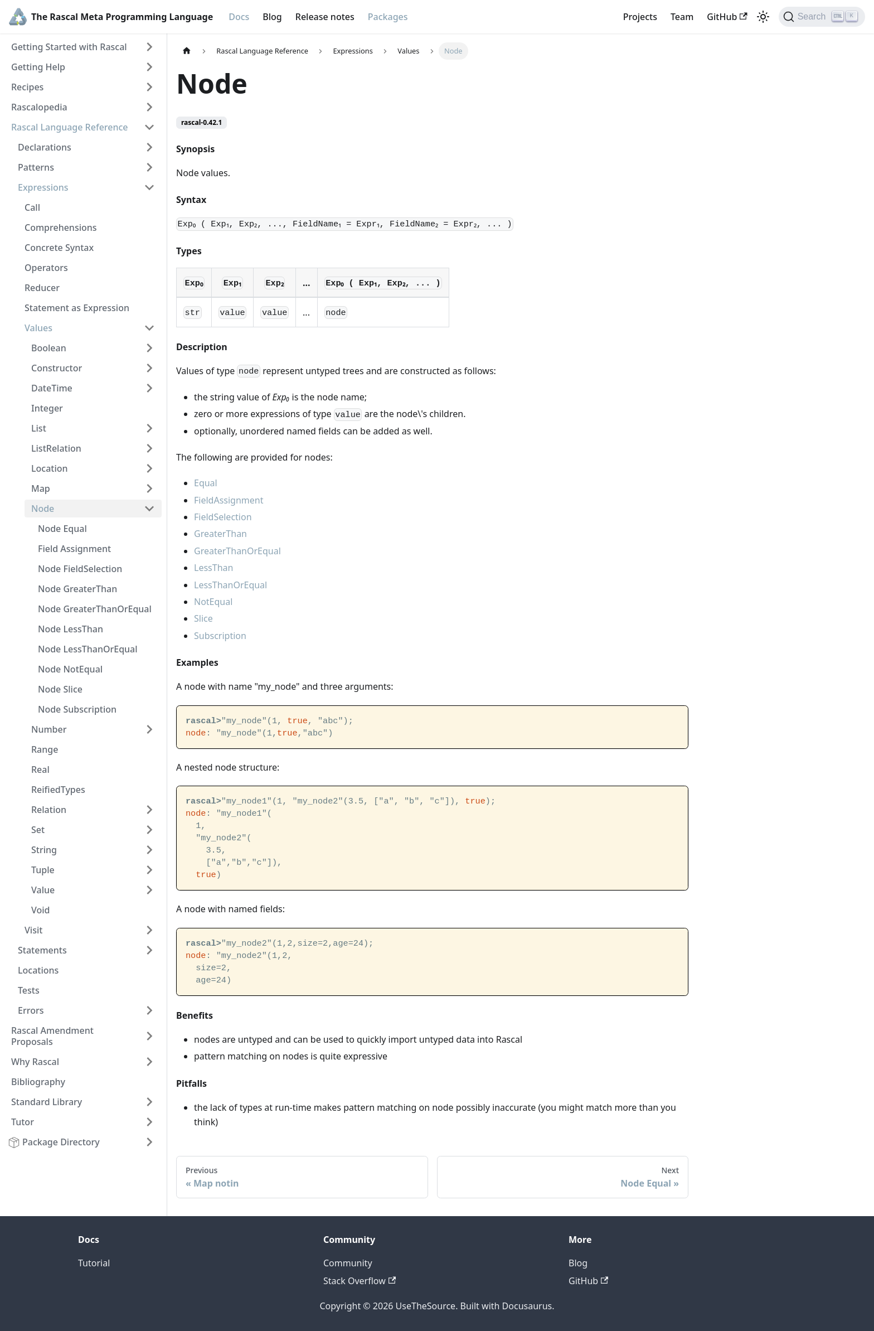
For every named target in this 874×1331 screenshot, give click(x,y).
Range (44, 749)
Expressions (43, 187)
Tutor (22, 1122)
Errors (30, 1010)
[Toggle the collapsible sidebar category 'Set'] (149, 830)
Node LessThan (70, 629)
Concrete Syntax (59, 247)
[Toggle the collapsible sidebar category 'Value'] (149, 890)
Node (42, 508)
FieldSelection (223, 517)
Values (38, 328)
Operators (46, 268)
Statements (42, 950)
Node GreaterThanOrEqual (95, 609)
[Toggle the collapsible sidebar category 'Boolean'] (149, 348)
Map (40, 488)
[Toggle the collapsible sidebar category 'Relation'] (149, 810)
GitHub (727, 17)
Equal (205, 483)
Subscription (220, 636)
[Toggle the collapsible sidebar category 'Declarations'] (149, 147)
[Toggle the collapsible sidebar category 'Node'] (149, 508)
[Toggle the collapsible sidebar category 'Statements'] (149, 950)
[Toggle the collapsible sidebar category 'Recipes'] (149, 87)
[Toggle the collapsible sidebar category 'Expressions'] (149, 187)
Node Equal (62, 528)
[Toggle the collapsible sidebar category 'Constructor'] (149, 368)
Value (43, 890)
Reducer (42, 288)
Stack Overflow (359, 1281)
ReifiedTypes (58, 789)
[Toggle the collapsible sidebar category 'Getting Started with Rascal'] (149, 47)
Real (40, 769)
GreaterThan (220, 533)
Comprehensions (61, 227)
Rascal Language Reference (69, 127)
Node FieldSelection (80, 569)
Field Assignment (74, 549)
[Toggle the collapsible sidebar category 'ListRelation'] (149, 448)
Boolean (48, 348)
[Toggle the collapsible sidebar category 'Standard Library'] (149, 1102)
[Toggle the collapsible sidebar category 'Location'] (149, 468)
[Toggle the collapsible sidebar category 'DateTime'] (149, 388)
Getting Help (38, 67)
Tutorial (94, 1263)
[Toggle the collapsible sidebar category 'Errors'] (149, 1010)
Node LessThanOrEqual (88, 649)
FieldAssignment (228, 500)
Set (38, 830)
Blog (272, 17)
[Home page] (186, 51)
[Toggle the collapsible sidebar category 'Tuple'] (149, 870)
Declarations (44, 147)
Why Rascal (35, 1062)
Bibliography (38, 1082)
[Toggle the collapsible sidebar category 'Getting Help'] (149, 67)
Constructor (56, 368)
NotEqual (213, 602)
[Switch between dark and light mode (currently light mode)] (763, 17)
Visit (33, 930)
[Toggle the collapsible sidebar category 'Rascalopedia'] (149, 107)
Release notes (325, 17)
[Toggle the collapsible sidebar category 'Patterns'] (149, 167)
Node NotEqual (70, 669)
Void (40, 910)
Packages (388, 17)
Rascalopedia (39, 107)
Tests (29, 990)
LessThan (213, 568)
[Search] (822, 17)
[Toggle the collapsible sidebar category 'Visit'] (149, 930)
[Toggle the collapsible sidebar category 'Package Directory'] (149, 1142)
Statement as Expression (77, 308)
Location (49, 468)
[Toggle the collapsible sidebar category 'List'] (149, 428)
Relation (48, 810)
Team (682, 17)
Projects (640, 17)
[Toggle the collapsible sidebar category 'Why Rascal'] (149, 1062)
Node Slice (60, 689)
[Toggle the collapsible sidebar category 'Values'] (149, 328)
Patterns (36, 167)
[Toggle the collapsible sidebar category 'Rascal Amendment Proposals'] (149, 1036)
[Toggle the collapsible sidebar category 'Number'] (149, 729)
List (38, 428)
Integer (47, 408)
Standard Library (46, 1102)
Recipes (27, 87)
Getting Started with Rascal (69, 47)
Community (347, 1263)
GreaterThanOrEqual (237, 551)
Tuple (43, 870)
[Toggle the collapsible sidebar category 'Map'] (149, 488)
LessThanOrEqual (230, 585)
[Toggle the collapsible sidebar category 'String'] (149, 850)
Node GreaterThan (77, 589)
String (44, 850)
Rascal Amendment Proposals (52, 1036)
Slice (203, 618)
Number (48, 729)
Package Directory (61, 1142)
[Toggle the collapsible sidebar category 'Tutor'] (149, 1122)
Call (32, 207)
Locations (38, 970)
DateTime (51, 388)
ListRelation (56, 448)
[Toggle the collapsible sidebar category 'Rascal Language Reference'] (149, 127)
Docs (239, 17)
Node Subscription (77, 709)
